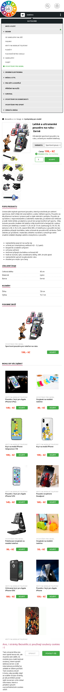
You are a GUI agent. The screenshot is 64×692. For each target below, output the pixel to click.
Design (8, 32)
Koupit (52, 159)
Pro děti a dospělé (13, 83)
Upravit (32, 661)
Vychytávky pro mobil (14, 66)
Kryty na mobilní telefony (16, 46)
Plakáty (8, 50)
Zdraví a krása (11, 110)
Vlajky (7, 62)
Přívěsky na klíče (12, 88)
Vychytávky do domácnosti (16, 99)
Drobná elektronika (14, 72)
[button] (60, 14)
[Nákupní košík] (57, 6)
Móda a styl (10, 78)
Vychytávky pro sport (14, 105)
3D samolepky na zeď (14, 37)
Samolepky (9, 58)
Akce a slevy (10, 26)
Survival (8, 94)
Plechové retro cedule (14, 54)
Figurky (8, 41)
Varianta (39, 145)
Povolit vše (51, 661)
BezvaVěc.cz (9, 119)
